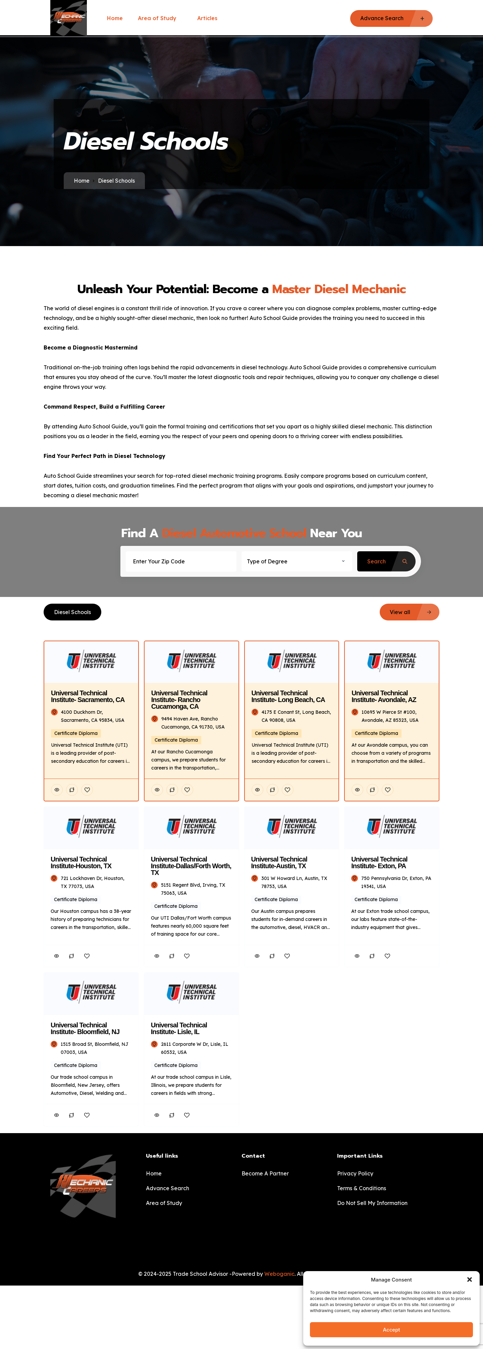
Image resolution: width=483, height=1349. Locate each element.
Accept (391, 1330)
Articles (207, 18)
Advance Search (167, 1188)
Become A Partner (265, 1173)
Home (115, 18)
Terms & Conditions (361, 1188)
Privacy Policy (355, 1173)
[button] (469, 1279)
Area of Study (160, 18)
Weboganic (279, 1273)
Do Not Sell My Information (372, 1203)
